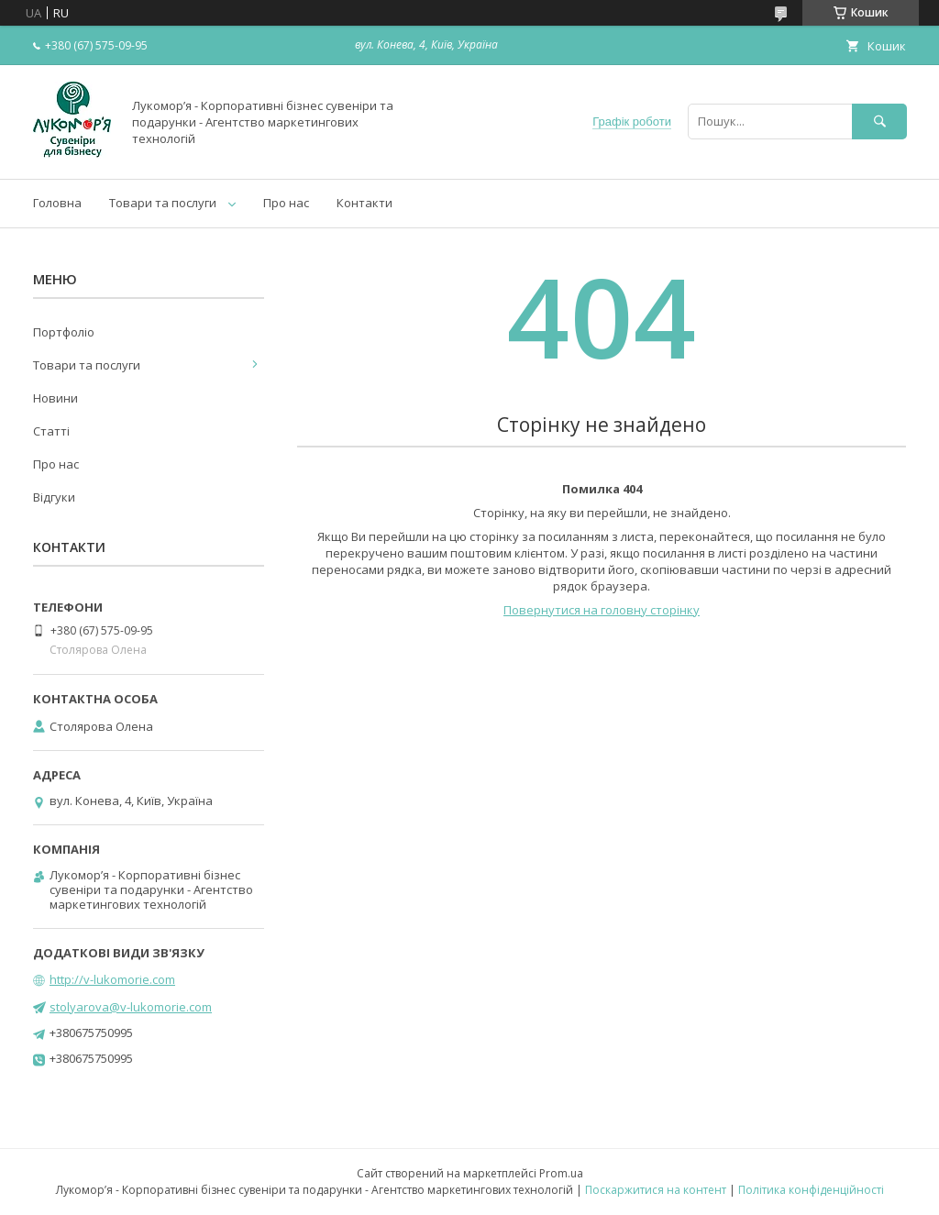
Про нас (286, 202)
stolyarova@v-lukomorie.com (131, 1007)
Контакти (364, 202)
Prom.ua (561, 1173)
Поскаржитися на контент (655, 1190)
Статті (51, 431)
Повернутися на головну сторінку (601, 610)
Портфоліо (63, 332)
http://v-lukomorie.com (112, 979)
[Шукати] (879, 121)
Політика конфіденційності (811, 1190)
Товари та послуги (162, 202)
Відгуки (54, 497)
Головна (57, 202)
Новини (55, 398)
